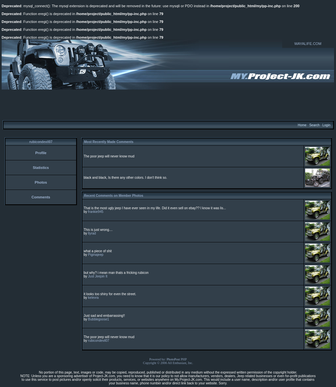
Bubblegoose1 (98, 319)
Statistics (41, 168)
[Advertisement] (168, 104)
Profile (40, 153)
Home (302, 125)
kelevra (93, 297)
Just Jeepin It (97, 276)
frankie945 (95, 212)
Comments (41, 197)
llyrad (92, 233)
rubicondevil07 (98, 340)
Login (326, 125)
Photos (41, 182)
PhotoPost (173, 359)
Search (314, 125)
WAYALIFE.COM (307, 44)
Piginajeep (95, 254)
